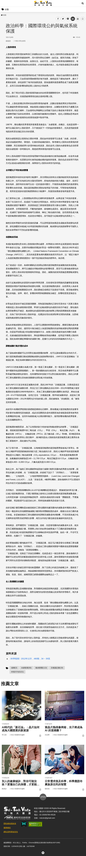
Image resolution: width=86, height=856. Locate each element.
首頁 (3, 15)
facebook (58, 19)
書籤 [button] (82, 19)
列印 (77, 19)
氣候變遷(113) (41, 668)
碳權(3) (14, 668)
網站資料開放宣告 (11, 832)
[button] (82, 3)
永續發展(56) (26, 668)
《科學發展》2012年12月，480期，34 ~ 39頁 (29, 659)
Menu (3, 3)
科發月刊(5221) (17, 672)
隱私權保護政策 (10, 824)
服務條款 (7, 828)
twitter (63, 19)
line (67, 19)
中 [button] (73, 19)
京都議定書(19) (57, 668)
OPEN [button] (42, 797)
